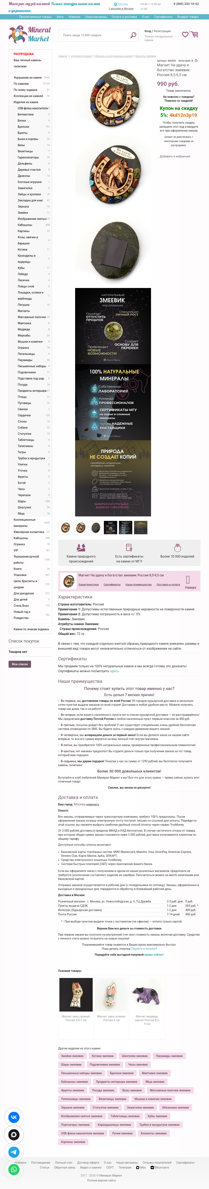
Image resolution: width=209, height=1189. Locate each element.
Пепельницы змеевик (76, 1099)
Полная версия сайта (101, 1180)
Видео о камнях (90, 1167)
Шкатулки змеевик (135, 1056)
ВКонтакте (160, 1167)
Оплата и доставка (124, 16)
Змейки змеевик (72, 1056)
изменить (92, 804)
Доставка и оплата (168, 584)
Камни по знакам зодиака (31, 629)
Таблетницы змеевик (125, 1116)
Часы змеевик (138, 1064)
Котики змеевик (103, 1056)
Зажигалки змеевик (140, 1107)
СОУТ (110, 1167)
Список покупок (24, 641)
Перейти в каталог (143, 948)
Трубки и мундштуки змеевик (159, 1124)
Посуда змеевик (103, 1090)
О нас (145, 16)
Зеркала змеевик (73, 1107)
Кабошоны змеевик (74, 1081)
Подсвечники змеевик (105, 1064)
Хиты (60, 16)
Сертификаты (163, 16)
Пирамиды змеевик (169, 1056)
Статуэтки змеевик (106, 1107)
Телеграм (125, 1167)
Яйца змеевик (155, 1081)
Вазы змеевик (132, 1090)
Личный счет (63, 1162)
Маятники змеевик (155, 1073)
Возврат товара (187, 16)
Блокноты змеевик (154, 1133)
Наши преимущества (139, 584)
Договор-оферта (88, 1162)
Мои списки (20, 664)
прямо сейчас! (154, 954)
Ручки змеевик (122, 1133)
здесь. (115, 671)
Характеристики (89, 584)
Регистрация (162, 31)
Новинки (74, 16)
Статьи (44, 1167)
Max (141, 1167)
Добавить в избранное (174, 156)
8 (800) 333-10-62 (186, 4)
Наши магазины (96, 16)
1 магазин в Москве (121, 8)
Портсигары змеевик (75, 1124)
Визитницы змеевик (112, 1099)
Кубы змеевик (157, 1116)
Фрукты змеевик (72, 1090)
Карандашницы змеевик (114, 1124)
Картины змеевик (73, 1142)
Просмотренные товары (35, 16)
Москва (123, 4)
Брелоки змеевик (122, 1073)
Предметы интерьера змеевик (117, 1081)
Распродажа (24, 54)
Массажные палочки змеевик (170, 1090)
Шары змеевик (71, 1064)
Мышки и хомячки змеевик (153, 1099)
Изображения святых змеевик (82, 1116)
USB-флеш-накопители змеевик (82, 1133)
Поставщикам (40, 1162)
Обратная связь (64, 1167)
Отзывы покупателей (157, 1162)
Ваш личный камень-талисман (28, 63)
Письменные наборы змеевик (81, 1073)
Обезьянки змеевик (175, 1107)
